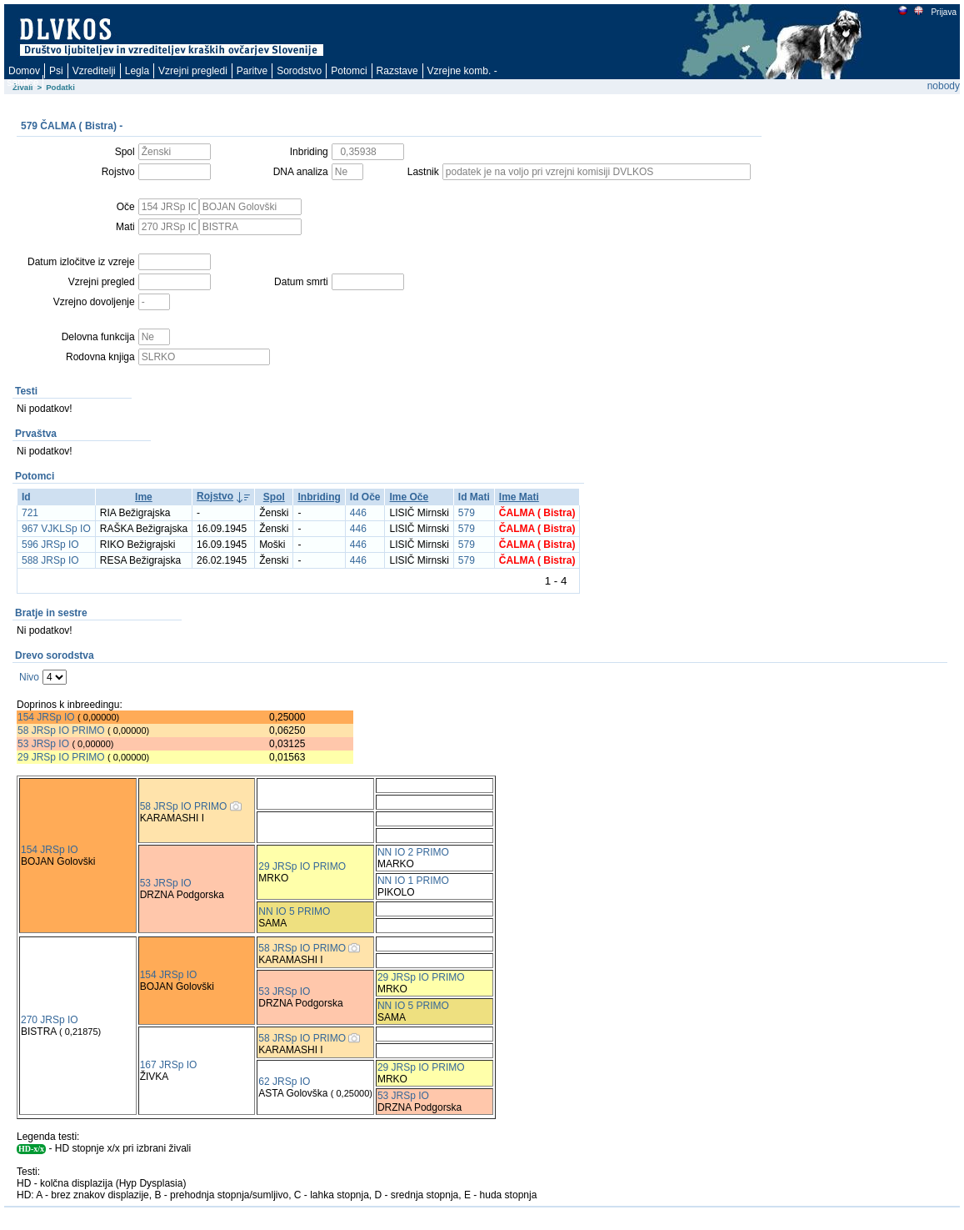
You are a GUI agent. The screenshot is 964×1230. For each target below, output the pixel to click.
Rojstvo (215, 496)
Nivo (29, 677)
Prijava (943, 12)
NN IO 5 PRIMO (294, 911)
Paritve (252, 71)
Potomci (349, 71)
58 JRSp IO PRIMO (61, 730)
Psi (56, 71)
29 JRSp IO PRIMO (62, 757)
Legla (137, 71)
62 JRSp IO (284, 1081)
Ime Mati (519, 497)
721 (30, 513)
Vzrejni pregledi (192, 71)
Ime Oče (408, 497)
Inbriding (318, 497)
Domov (24, 71)
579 (466, 513)
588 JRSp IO (50, 560)
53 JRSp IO (43, 744)
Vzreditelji (94, 71)
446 (358, 513)
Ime (143, 497)
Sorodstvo (299, 71)
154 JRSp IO (46, 717)
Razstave (397, 71)
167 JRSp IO (168, 1065)
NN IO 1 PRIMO (413, 880)
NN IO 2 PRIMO (413, 852)
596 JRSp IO (50, 544)
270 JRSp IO (49, 1020)
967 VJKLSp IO (56, 529)
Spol (274, 497)
